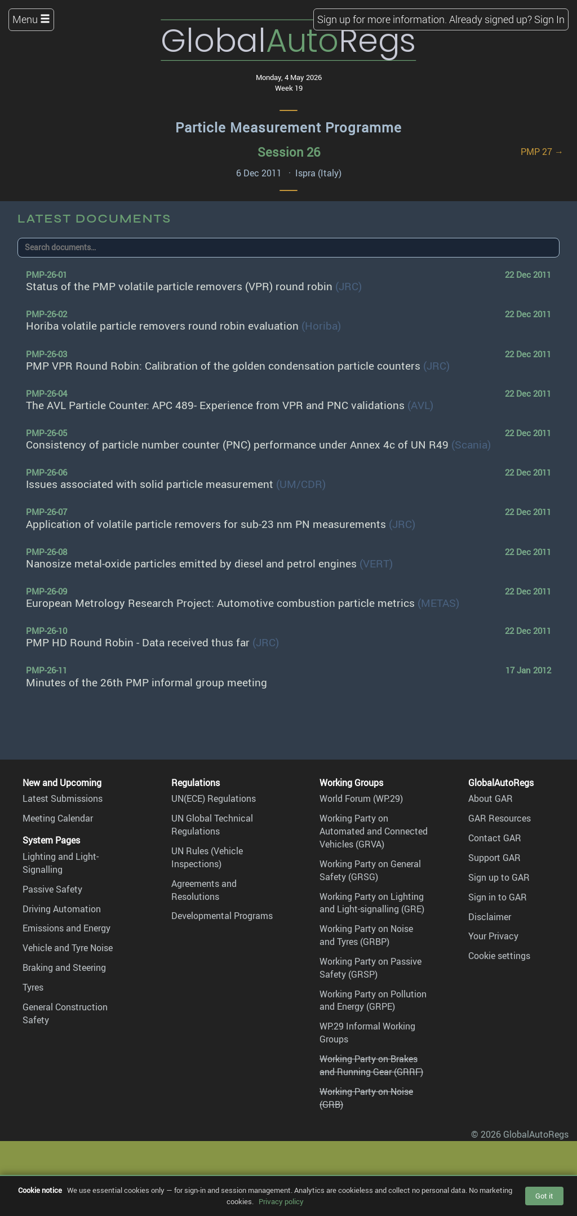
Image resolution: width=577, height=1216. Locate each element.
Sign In (549, 19)
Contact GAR (494, 838)
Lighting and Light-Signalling (61, 863)
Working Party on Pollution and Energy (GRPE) (373, 1000)
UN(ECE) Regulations (213, 798)
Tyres (33, 987)
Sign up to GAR (499, 877)
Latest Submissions (63, 798)
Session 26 (289, 152)
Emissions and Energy (66, 928)
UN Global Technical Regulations (212, 824)
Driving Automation (62, 909)
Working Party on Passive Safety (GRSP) (370, 967)
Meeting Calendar (58, 818)
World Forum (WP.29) (361, 798)
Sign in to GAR (497, 897)
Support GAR (494, 857)
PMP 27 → (542, 151)
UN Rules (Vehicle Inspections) (207, 857)
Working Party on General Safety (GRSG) (370, 870)
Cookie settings (499, 955)
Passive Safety (52, 889)
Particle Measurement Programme (288, 127)
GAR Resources (499, 818)
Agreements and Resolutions (204, 890)
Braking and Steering (64, 967)
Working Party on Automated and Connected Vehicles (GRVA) (373, 831)
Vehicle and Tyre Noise (68, 948)
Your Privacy (493, 936)
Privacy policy (281, 1201)
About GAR (490, 798)
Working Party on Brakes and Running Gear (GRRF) (371, 1065)
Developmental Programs (222, 915)
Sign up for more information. (382, 19)
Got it (544, 1196)
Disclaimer (489, 917)
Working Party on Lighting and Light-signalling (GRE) (371, 903)
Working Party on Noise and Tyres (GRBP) (366, 935)
